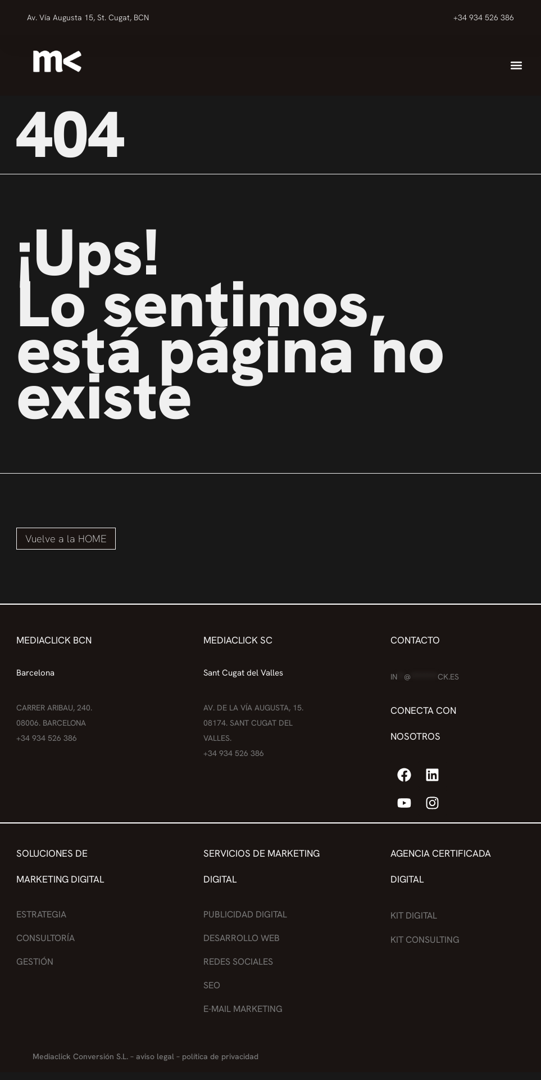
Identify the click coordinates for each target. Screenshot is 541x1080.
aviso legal (155, 1056)
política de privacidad (220, 1056)
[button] (516, 65)
